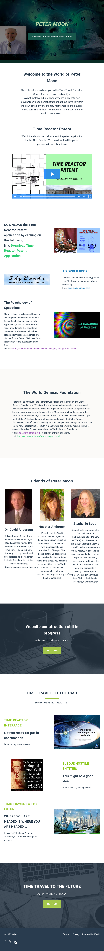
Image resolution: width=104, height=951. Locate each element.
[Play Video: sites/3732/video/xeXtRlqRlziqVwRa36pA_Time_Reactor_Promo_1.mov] (52, 174)
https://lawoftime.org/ (87, 581)
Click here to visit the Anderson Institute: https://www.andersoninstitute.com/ (21, 563)
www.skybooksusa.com (79, 288)
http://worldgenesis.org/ (29, 433)
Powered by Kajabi (91, 934)
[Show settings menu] (84, 196)
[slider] (49, 196)
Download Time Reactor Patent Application (19, 251)
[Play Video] (14, 196)
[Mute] (79, 196)
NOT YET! (52, 650)
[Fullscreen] (89, 196)
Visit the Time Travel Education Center (52, 36)
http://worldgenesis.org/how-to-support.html (38, 436)
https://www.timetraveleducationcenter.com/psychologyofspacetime (44, 348)
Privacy (75, 934)
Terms (66, 934)
